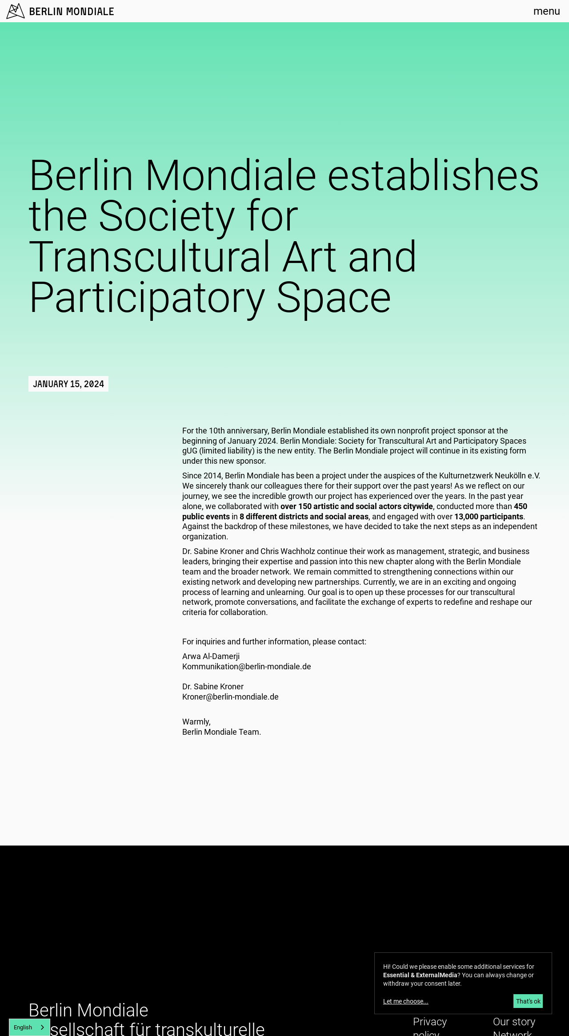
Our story (514, 1022)
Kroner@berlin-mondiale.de (230, 696)
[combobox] (29, 1027)
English (23, 1027)
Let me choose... (406, 1001)
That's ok (528, 1001)
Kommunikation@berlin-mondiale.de (246, 666)
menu (546, 11)
